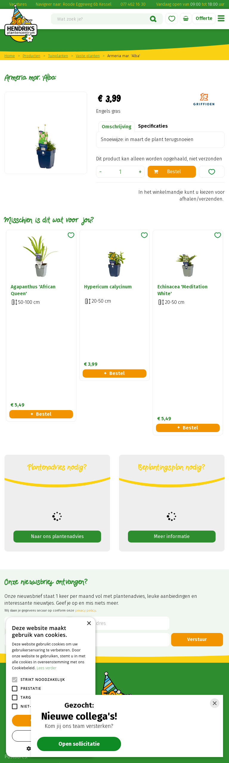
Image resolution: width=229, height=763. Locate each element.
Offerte (204, 18)
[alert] (50, 687)
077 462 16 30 (133, 4)
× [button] (88, 623)
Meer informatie (172, 427)
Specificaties (153, 126)
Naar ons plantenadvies (57, 427)
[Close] (214, 703)
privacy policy (85, 501)
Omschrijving (116, 126)
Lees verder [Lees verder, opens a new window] (47, 667)
